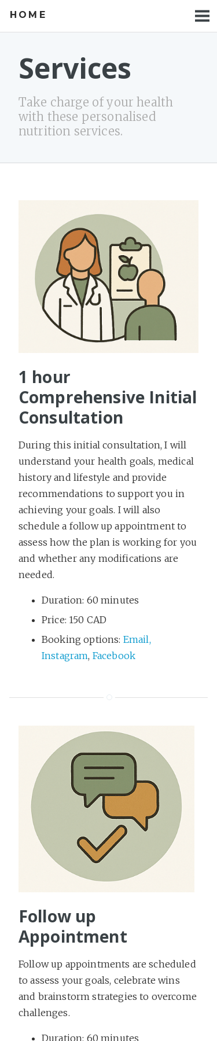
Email (136, 639)
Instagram (65, 655)
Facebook (114, 655)
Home (28, 14)
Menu (202, 16)
